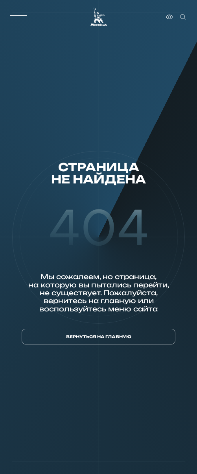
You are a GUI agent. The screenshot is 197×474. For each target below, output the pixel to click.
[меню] (18, 17)
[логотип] (98, 17)
